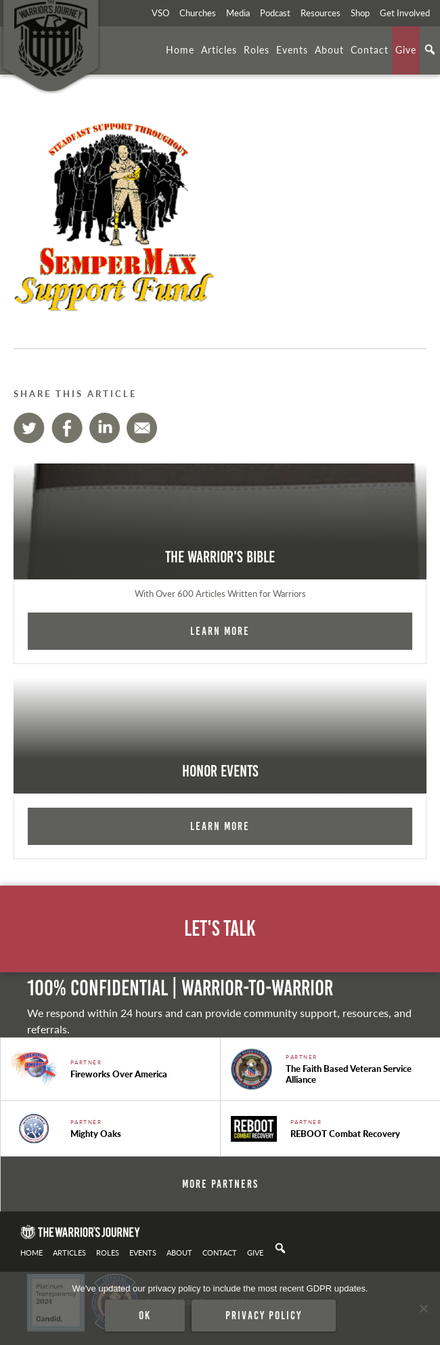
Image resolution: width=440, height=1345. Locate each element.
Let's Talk (220, 928)
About (329, 49)
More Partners (220, 1184)
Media (238, 13)
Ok (145, 1315)
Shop (360, 13)
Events (292, 49)
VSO (160, 13)
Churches (197, 13)
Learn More (220, 631)
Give (405, 49)
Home (180, 49)
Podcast (275, 13)
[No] (423, 1308)
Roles (256, 49)
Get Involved (405, 13)
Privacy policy (263, 1315)
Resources (320, 13)
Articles (219, 49)
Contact (370, 49)
